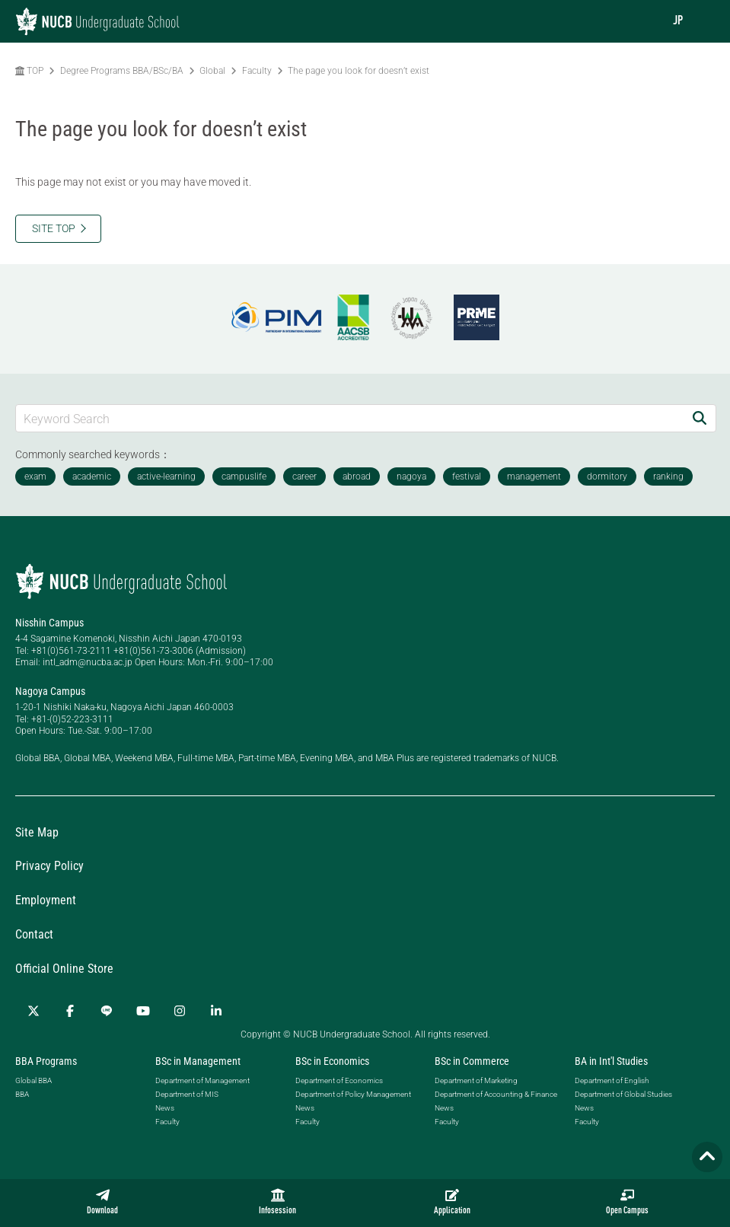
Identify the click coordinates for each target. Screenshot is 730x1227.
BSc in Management (198, 1061)
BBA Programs (46, 1061)
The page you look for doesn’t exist (358, 70)
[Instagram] (179, 1011)
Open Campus (627, 1202)
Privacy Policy (49, 866)
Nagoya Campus (50, 691)
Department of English (612, 1080)
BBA (22, 1094)
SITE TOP (53, 228)
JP (678, 21)
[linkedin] (216, 1011)
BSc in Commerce (472, 1061)
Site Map (37, 832)
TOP (29, 70)
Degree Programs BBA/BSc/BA (121, 70)
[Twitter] (33, 1011)
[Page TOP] (707, 1157)
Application (452, 1202)
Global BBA (33, 1080)
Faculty (257, 70)
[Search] (700, 418)
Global (212, 70)
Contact (34, 934)
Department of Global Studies (623, 1094)
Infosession (277, 1202)
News (164, 1108)
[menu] (703, 21)
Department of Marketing (476, 1080)
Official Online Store (64, 968)
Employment (45, 900)
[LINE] (106, 1011)
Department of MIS (186, 1094)
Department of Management (202, 1080)
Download (102, 1202)
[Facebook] (70, 1011)
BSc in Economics (332, 1061)
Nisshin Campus (49, 623)
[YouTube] (143, 1011)
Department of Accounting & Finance (496, 1094)
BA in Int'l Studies (611, 1061)
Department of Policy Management (353, 1094)
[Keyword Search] (350, 418)
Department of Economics (339, 1080)
